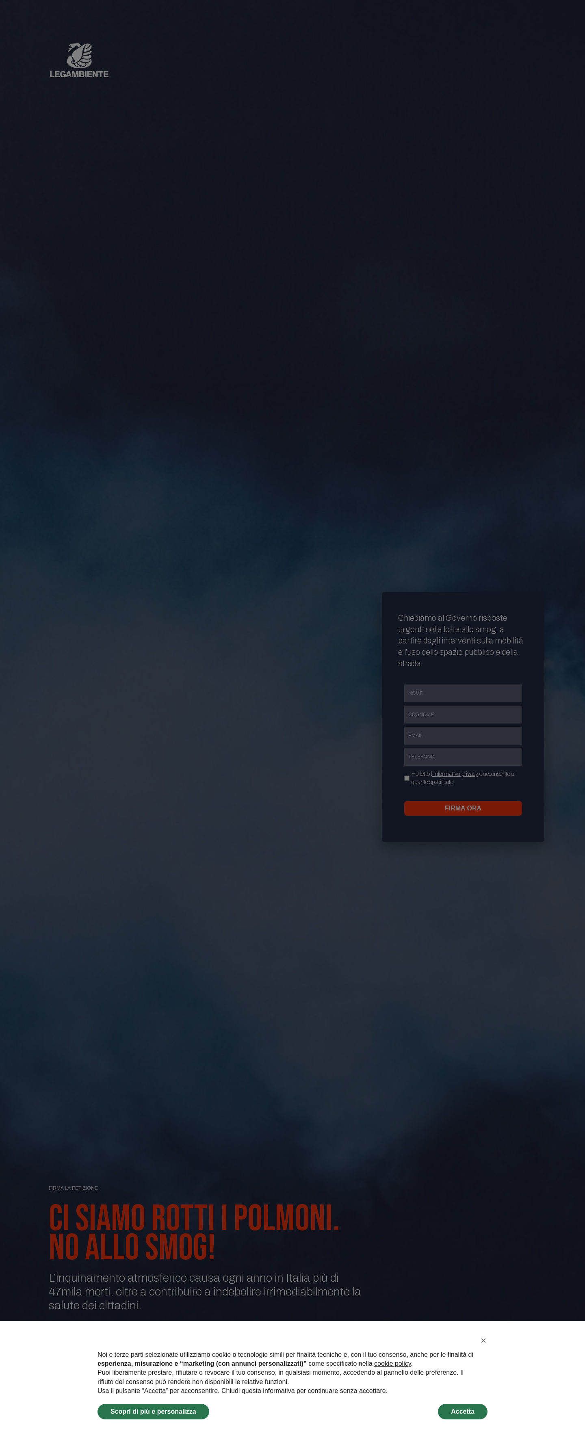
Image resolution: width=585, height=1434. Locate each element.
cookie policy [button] (392, 1363)
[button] (483, 1340)
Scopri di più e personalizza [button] (153, 1411)
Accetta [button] (462, 1411)
